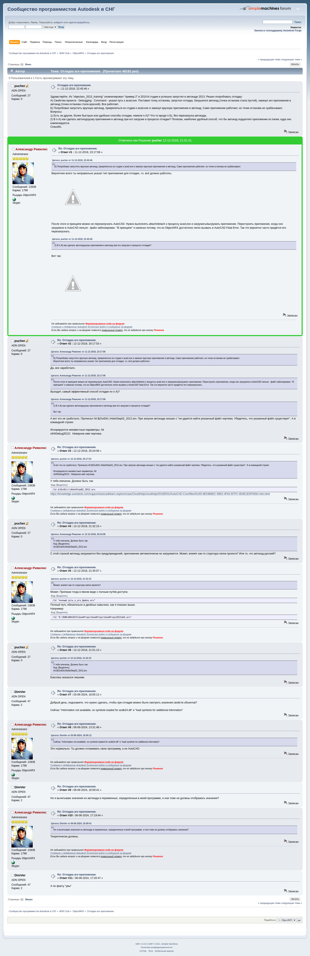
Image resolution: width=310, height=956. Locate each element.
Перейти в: (270, 920)
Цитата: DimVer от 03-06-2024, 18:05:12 (71, 735)
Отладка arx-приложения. (74, 85)
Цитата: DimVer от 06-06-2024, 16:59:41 (71, 823)
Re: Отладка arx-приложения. (77, 148)
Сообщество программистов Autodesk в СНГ (61, 9)
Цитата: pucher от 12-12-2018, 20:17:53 (71, 459)
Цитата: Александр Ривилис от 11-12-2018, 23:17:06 (78, 352)
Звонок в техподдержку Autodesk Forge (278, 30)
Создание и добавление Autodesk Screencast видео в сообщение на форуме (91, 327)
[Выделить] (62, 485)
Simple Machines (169, 944)
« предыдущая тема (269, 59)
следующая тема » (291, 59)
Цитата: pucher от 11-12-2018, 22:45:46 (72, 160)
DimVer (20, 692)
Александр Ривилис (32, 149)
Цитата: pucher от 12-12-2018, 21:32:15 (71, 579)
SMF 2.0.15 (141, 944)
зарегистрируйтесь (79, 22)
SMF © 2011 (154, 944)
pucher (19, 86)
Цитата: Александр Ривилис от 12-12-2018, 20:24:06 (78, 534)
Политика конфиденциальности (156, 947)
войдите (58, 22)
